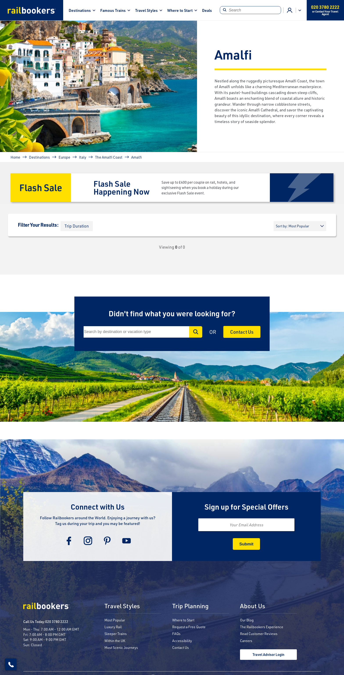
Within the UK (114, 640)
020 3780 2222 (56, 621)
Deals (207, 10)
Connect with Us (98, 507)
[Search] (250, 10)
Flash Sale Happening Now (121, 187)
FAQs (176, 633)
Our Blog (247, 620)
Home (15, 157)
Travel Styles (146, 10)
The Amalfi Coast (108, 157)
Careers (246, 640)
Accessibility (182, 640)
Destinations (80, 10)
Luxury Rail (113, 626)
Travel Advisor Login (268, 654)
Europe (64, 157)
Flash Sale (40, 187)
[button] (77, 226)
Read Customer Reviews (259, 633)
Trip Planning (190, 606)
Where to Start (180, 10)
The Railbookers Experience (261, 626)
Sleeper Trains (115, 633)
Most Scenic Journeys (121, 647)
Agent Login (289, 10)
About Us (252, 606)
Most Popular (114, 620)
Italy (82, 157)
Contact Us (242, 332)
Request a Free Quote (189, 626)
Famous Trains (113, 10)
